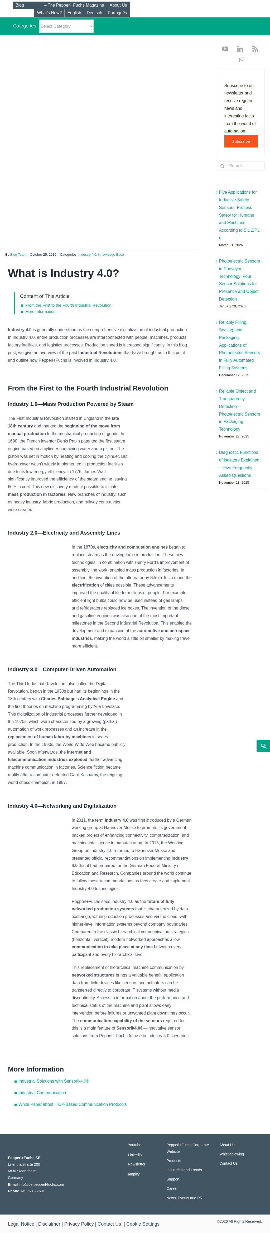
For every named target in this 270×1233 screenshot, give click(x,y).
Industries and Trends (184, 1170)
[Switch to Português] (117, 13)
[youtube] (225, 49)
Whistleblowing (231, 1154)
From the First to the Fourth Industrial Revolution (68, 305)
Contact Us (228, 1163)
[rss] (253, 49)
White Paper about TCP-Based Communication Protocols (72, 1104)
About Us (227, 1145)
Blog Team (18, 254)
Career (172, 1188)
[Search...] (240, 165)
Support (172, 1179)
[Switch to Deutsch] (94, 13)
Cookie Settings (143, 1224)
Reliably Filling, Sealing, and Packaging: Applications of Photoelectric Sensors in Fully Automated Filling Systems (239, 345)
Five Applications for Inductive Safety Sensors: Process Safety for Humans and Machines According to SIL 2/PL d (239, 215)
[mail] (240, 60)
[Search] (222, 166)
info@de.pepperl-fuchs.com (41, 1184)
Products (173, 1161)
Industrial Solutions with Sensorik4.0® (53, 1081)
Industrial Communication (42, 1093)
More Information (40, 311)
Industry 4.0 (87, 254)
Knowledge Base (111, 254)
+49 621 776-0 (32, 1191)
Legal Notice (21, 1224)
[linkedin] (238, 49)
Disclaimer (49, 1224)
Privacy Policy (79, 1224)
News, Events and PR (184, 1198)
